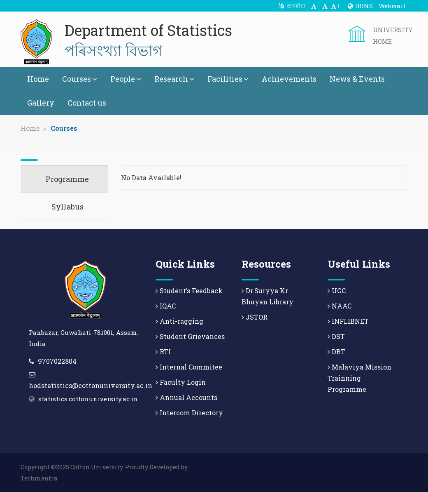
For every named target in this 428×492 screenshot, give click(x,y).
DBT (336, 351)
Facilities (228, 79)
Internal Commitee (189, 367)
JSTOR (255, 317)
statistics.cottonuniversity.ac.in (88, 399)
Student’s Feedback (189, 290)
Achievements (289, 79)
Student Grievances (190, 336)
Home (38, 79)
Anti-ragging (179, 321)
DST (336, 336)
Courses (79, 79)
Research (174, 79)
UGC (337, 290)
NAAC (339, 305)
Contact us (86, 103)
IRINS (360, 6)
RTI (163, 351)
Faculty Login (181, 382)
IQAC (166, 305)
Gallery (40, 103)
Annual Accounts (186, 397)
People (125, 79)
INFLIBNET (348, 321)
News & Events (357, 79)
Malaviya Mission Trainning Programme (359, 378)
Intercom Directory (189, 412)
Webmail (392, 6)
